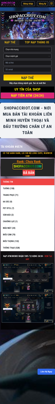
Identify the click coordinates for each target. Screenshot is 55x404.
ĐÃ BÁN (28, 173)
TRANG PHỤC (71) (10, 195)
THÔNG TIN (8, 182)
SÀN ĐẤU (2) (8, 215)
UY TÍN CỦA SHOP (27, 89)
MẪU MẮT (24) (9, 228)
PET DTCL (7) (8, 208)
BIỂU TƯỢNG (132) (11, 241)
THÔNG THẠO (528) (11, 248)
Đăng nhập (28, 3)
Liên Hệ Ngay (46, 371)
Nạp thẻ (27, 78)
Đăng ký (42, 3)
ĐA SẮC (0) (7, 201)
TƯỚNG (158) (8, 188)
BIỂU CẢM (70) (9, 234)
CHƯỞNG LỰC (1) (10, 221)
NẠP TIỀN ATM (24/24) (27, 95)
